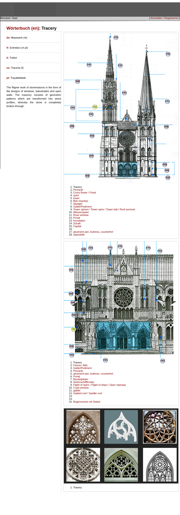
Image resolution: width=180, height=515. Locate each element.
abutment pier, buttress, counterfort (93, 231)
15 (165, 164)
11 (92, 136)
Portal (76, 217)
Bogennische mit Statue (86, 401)
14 (167, 170)
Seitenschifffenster (83, 382)
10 (77, 81)
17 (91, 156)
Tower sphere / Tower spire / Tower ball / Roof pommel (104, 209)
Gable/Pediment (82, 206)
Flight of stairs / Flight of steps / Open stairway (99, 384)
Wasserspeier (81, 212)
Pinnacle (78, 189)
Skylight (77, 203)
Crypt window (81, 387)
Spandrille (79, 234)
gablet (76, 390)
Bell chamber (80, 201)
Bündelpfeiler (80, 379)
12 (87, 176)
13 (168, 177)
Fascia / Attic (80, 365)
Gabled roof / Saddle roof (87, 393)
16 (166, 126)
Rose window (80, 215)
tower (76, 198)
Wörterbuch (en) (23, 28)
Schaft (76, 223)
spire (76, 195)
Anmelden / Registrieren (164, 18)
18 (72, 126)
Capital (77, 226)
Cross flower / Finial (84, 192)
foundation (79, 220)
